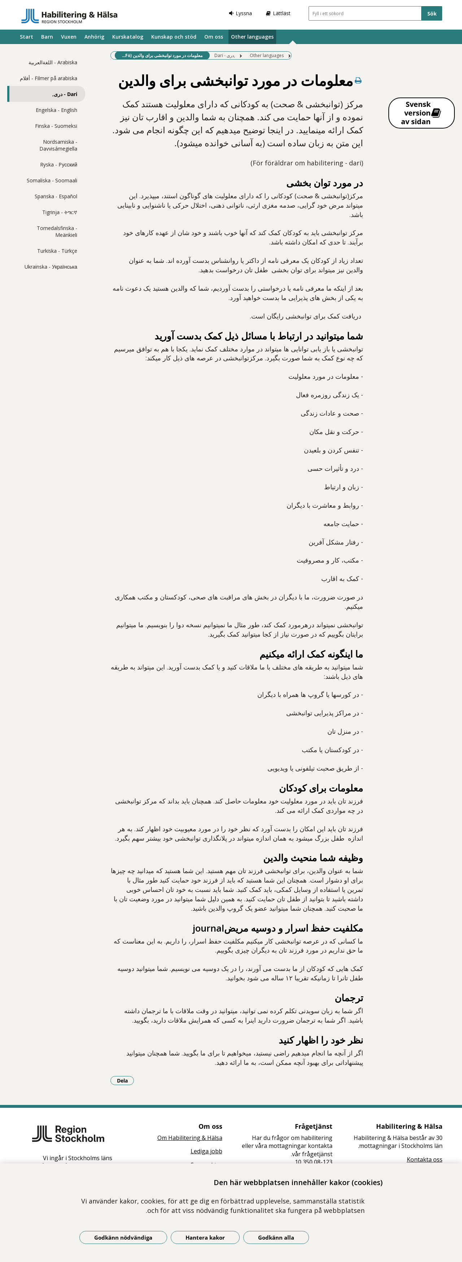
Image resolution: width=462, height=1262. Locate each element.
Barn (47, 36)
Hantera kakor (205, 1237)
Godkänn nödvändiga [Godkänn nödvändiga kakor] (123, 1237)
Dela (125, 1080)
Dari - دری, (64, 94)
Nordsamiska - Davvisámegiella (58, 145)
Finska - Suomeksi (56, 125)
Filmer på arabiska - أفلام (48, 78)
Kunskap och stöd (173, 36)
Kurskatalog (127, 36)
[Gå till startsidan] (69, 16)
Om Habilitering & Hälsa (189, 1138)
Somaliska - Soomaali (52, 180)
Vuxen (69, 36)
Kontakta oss (425, 1159)
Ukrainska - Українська (51, 266)
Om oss (213, 36)
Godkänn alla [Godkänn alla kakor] (276, 1237)
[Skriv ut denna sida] (358, 80)
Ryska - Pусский (58, 164)
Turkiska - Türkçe (57, 250)
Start (26, 36)
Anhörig (94, 36)
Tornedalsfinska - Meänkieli (57, 231)
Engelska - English (56, 110)
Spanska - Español (56, 196)
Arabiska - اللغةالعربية (53, 62)
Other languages (252, 36)
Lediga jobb (206, 1151)
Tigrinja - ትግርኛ (59, 212)
